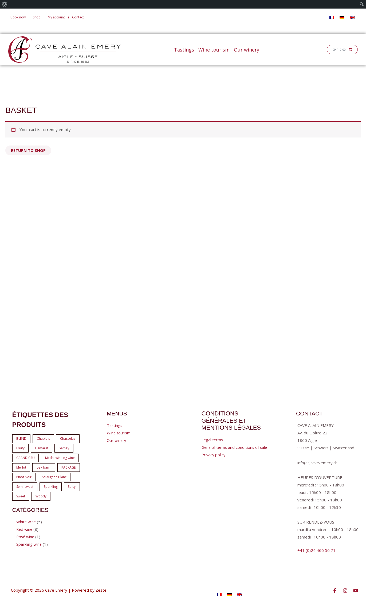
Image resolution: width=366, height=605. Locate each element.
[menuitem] (4, 4)
